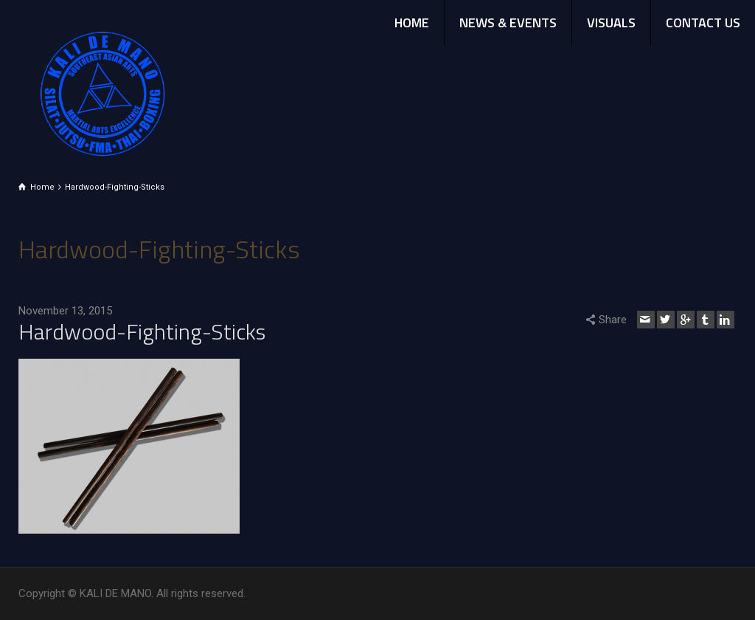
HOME (411, 22)
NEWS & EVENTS (508, 22)
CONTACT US (703, 22)
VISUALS (611, 22)
